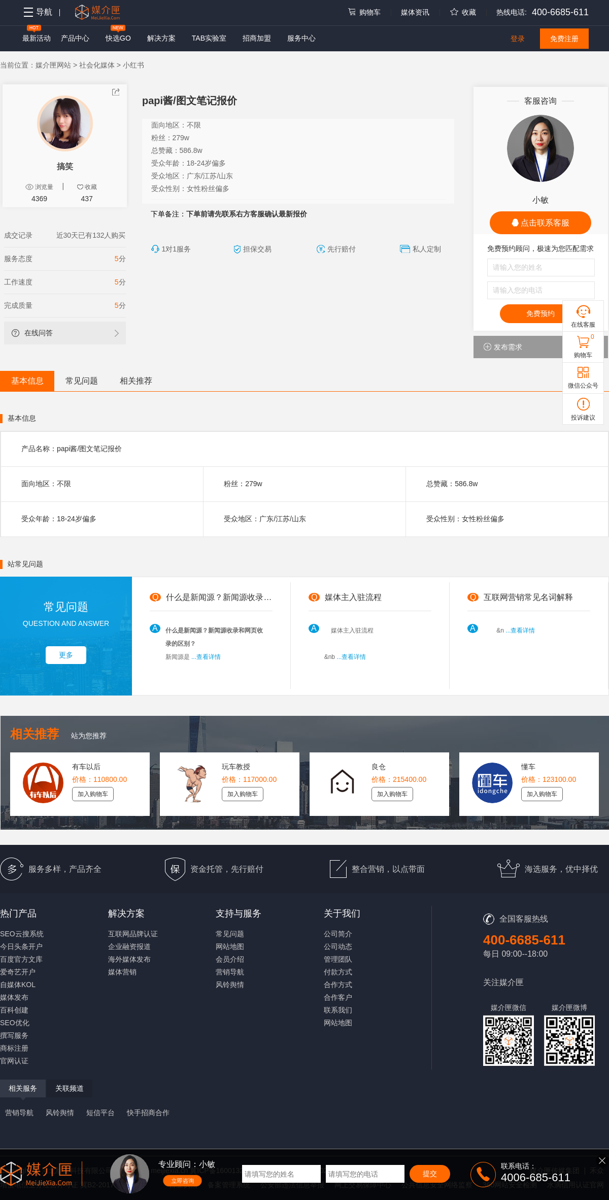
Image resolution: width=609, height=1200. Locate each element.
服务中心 (301, 38)
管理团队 (338, 959)
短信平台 (100, 1113)
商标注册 (14, 1048)
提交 (430, 1174)
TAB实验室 (209, 38)
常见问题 (81, 380)
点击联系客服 (540, 222)
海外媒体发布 (129, 959)
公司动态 (338, 946)
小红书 (133, 65)
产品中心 (75, 38)
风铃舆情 (230, 985)
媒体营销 (122, 972)
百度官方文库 (21, 959)
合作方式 (338, 985)
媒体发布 (14, 997)
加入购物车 (93, 794)
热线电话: (511, 12)
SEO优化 (14, 1023)
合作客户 (338, 997)
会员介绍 (230, 959)
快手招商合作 (148, 1113)
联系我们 (338, 1010)
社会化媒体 (97, 65)
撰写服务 (14, 1035)
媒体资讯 (415, 12)
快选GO (118, 38)
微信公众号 (583, 385)
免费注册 (564, 39)
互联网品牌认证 (133, 934)
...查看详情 (206, 656)
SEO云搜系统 (22, 934)
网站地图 (230, 946)
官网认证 (14, 1061)
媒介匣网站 (53, 65)
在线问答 (32, 333)
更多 (66, 655)
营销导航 (230, 972)
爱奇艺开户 (18, 972)
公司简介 (338, 934)
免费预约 (540, 313)
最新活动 (36, 38)
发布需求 (503, 347)
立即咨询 (182, 1181)
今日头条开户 (21, 946)
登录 (518, 39)
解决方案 (161, 38)
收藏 (463, 12)
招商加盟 (257, 38)
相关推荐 (136, 380)
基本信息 (27, 380)
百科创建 (14, 1010)
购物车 (364, 12)
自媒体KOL (18, 985)
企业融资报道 (129, 946)
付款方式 (338, 972)
